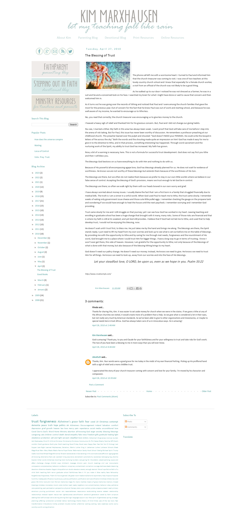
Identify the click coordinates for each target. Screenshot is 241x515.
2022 (37, 177)
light (116, 435)
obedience (36, 438)
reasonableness (70, 491)
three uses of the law (102, 501)
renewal (45, 495)
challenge (40, 463)
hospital (115, 476)
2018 (37, 196)
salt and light (56, 438)
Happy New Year (94, 444)
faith (81, 421)
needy (75, 485)
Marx (41, 450)
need (70, 485)
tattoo (64, 501)
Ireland (98, 425)
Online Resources (172, 37)
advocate (98, 454)
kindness (103, 479)
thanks (78, 501)
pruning (42, 491)
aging (111, 454)
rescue (56, 495)
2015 (37, 210)
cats (42, 435)
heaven (57, 429)
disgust (54, 469)
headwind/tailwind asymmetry (90, 476)
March (41, 280)
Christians (75, 441)
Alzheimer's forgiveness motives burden (103, 438)
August (41, 252)
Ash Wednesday (37, 441)
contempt (113, 422)
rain (63, 491)
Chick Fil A (47, 441)
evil (101, 469)
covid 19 (94, 422)
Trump (115, 450)
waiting (87, 504)
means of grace (92, 482)
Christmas (104, 422)
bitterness (50, 460)
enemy (83, 469)
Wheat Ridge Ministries (51, 454)
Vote (41, 454)
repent (50, 495)
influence (50, 479)
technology (72, 501)
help (104, 476)
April (40, 266)
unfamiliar (80, 504)
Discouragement (87, 425)
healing (111, 435)
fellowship (114, 472)
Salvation (106, 425)
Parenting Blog (88, 37)
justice (65, 479)
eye (104, 469)
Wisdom (64, 454)
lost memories (62, 482)
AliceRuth (96, 357)
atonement (79, 457)
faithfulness (73, 472)
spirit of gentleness (99, 498)
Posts (128, 422)
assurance (70, 457)
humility (35, 479)
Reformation (77, 450)
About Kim (64, 37)
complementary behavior (50, 466)
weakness (104, 504)
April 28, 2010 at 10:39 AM (104, 378)
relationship (113, 491)
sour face (88, 498)
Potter (70, 450)
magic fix (71, 482)
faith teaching (41, 472)
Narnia (60, 450)
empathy (74, 435)
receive (99, 491)
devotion (35, 469)
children (48, 435)
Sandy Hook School (90, 450)
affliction (105, 454)
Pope (65, 450)
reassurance (81, 491)
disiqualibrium (62, 469)
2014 (37, 215)
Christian (59, 441)
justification (72, 479)
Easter (96, 441)
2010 (37, 234)
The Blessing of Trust (46, 270)
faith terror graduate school (58, 472)
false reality (101, 472)
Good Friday (74, 444)
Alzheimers (74, 425)
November (43, 243)
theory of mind (87, 501)
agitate (115, 454)
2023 (37, 173)
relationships (36, 495)
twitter (73, 504)
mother (65, 485)
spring (109, 498)
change (47, 463)
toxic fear (114, 501)
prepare (99, 488)
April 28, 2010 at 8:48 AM (103, 347)
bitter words (42, 460)
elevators (77, 469)
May (40, 261)
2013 (37, 220)
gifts (97, 435)
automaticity (88, 457)
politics (62, 425)
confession (63, 466)
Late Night (41, 447)
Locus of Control (41, 151)
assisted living (61, 457)
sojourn (82, 498)
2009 (37, 295)
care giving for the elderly (88, 460)
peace (44, 425)
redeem (105, 491)
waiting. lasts (96, 504)
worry (116, 504)
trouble (67, 504)
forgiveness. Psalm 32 (49, 476)
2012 (37, 224)
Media (55, 450)
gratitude (103, 435)
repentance (84, 429)
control (55, 435)
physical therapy (70, 488)
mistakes (41, 485)
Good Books (42, 274)
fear (87, 421)
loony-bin (47, 482)
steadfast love (76, 438)
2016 (37, 206)
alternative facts (47, 457)
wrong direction (48, 507)
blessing (106, 432)
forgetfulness (36, 476)
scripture (115, 495)
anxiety (99, 432)
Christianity (67, 441)
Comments (131, 427)
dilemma (42, 469)
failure (108, 469)
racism (58, 491)
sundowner (50, 501)
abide (69, 454)
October (42, 247)
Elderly (101, 441)
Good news (83, 444)
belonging (105, 457)
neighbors (81, 485)
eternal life (96, 469)
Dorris (39, 432)
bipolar (34, 460)
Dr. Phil (91, 441)
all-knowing (36, 457)
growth (49, 429)
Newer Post (91, 391)
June (40, 257)
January (41, 290)
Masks (50, 450)
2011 (37, 229)
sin (67, 425)
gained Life (66, 476)
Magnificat (35, 450)
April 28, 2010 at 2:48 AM (103, 325)
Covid (34, 432)
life (37, 482)
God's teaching (63, 444)
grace (75, 421)
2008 (37, 300)
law (62, 429)
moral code (58, 485)
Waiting (38, 145)
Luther (97, 447)
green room (75, 476)
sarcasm (65, 438)
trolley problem (58, 504)
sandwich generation (92, 495)
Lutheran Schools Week (109, 447)
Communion (83, 441)
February (42, 285)
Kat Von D (104, 444)
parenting (38, 488)
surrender (58, 501)
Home (149, 391)
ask (54, 457)
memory (109, 482)
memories (102, 482)
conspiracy (71, 466)
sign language (74, 498)
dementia (36, 425)
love (66, 429)
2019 (37, 192)
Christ (53, 441)
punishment (50, 491)
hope (56, 425)
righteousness (68, 495)
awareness (97, 457)
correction (89, 466)
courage (97, 466)
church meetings (94, 463)
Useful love (35, 454)
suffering (42, 501)
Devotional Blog (115, 37)
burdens (76, 460)
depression (36, 429)
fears (108, 472)
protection (45, 438)
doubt (71, 469)
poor (83, 488)
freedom (91, 435)
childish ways (56, 463)
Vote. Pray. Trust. (42, 157)
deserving (114, 466)
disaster (48, 469)
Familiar (107, 441)
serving (56, 498)
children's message (69, 463)
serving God (64, 498)
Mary (46, 450)
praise (93, 488)
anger (93, 432)
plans (79, 488)
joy (62, 479)
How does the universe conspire (48, 139)
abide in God (75, 454)
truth (50, 425)
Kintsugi (112, 444)
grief (44, 429)
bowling (58, 460)
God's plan (54, 444)
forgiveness (48, 421)
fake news (82, 435)
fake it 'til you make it (87, 472)
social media (95, 429)
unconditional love (110, 429)
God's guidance (43, 444)
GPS (112, 441)
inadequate (42, 479)
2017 (37, 201)
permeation (50, 488)
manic (78, 482)
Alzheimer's (64, 421)
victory (85, 438)
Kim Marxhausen (99, 335)
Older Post (206, 391)
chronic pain (82, 463)
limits (41, 482)
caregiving (36, 435)
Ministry (63, 432)
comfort (114, 425)
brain (64, 460)
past (44, 488)
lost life (54, 482)
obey (109, 485)
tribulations (47, 504)
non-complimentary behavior (96, 485)
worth (40, 507)
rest (60, 495)
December (43, 238)
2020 (37, 187)
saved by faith (105, 495)
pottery (88, 488)
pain (77, 429)
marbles (83, 482)
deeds (109, 466)
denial (67, 435)
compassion (36, 466)
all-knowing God (83, 432)
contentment (80, 466)
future (59, 476)
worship (34, 507)
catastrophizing (104, 460)
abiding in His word (88, 454)
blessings (114, 432)
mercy (71, 429)
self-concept (45, 498)
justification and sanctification (89, 479)
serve (52, 498)
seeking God (36, 498)
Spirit (111, 450)
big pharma (113, 457)
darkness (103, 466)
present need (107, 488)
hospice (109, 476)
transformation (37, 504)
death (61, 435)
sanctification (78, 495)
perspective (59, 488)
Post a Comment (96, 385)
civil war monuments (109, 463)
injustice (57, 479)
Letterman (91, 447)
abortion (71, 432)
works (111, 504)
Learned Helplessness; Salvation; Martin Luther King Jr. (66, 447)
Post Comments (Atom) (107, 397)
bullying (69, 460)
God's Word (48, 432)
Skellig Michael (102, 450)
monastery (49, 485)
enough (88, 469)
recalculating (91, 491)
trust (35, 421)
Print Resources (143, 37)
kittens (109, 479)
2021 (37, 182)
